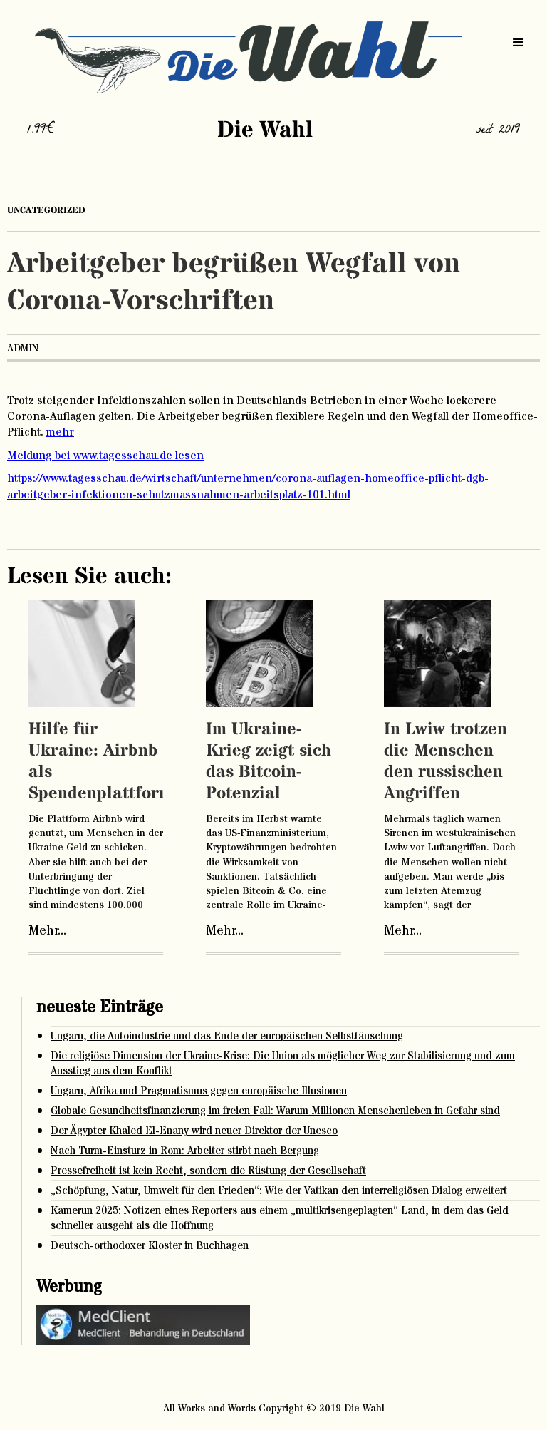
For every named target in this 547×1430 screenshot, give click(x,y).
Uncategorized (46, 210)
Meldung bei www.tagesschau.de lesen (105, 455)
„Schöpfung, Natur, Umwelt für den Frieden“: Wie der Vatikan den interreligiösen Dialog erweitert (279, 1190)
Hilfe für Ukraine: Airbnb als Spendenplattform (100, 762)
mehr (60, 432)
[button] (518, 42)
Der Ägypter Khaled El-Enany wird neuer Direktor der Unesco (194, 1130)
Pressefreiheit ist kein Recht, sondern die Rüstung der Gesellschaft (208, 1170)
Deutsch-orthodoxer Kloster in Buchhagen (150, 1245)
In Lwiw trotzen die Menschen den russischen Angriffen (445, 762)
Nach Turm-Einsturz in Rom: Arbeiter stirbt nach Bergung (185, 1150)
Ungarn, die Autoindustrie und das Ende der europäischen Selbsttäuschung (227, 1036)
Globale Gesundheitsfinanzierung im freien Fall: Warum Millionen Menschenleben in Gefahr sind (275, 1111)
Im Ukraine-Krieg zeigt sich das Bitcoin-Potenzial (268, 762)
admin (22, 348)
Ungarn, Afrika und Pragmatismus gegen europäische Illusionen (199, 1091)
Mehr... (47, 931)
